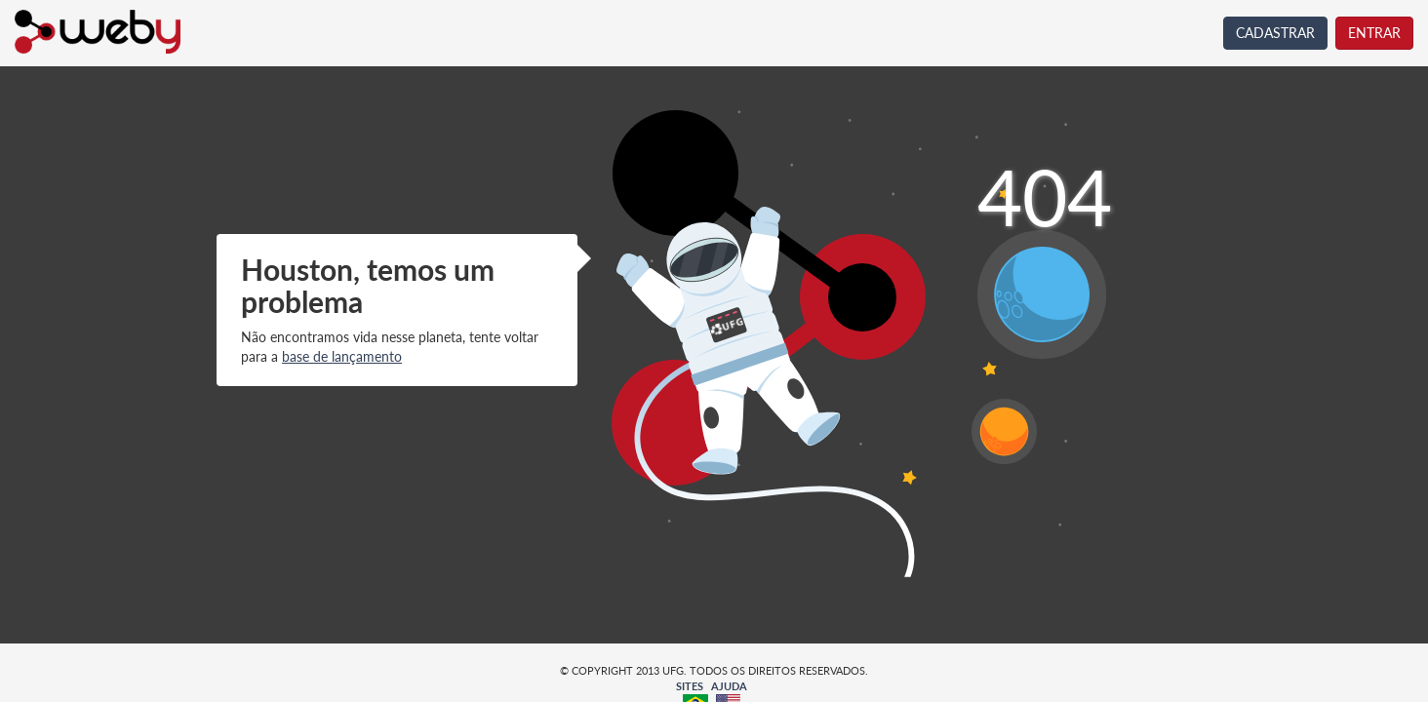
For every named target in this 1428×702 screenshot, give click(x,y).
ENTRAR (1374, 32)
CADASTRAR (1275, 32)
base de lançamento (342, 356)
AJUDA (729, 686)
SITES (689, 686)
